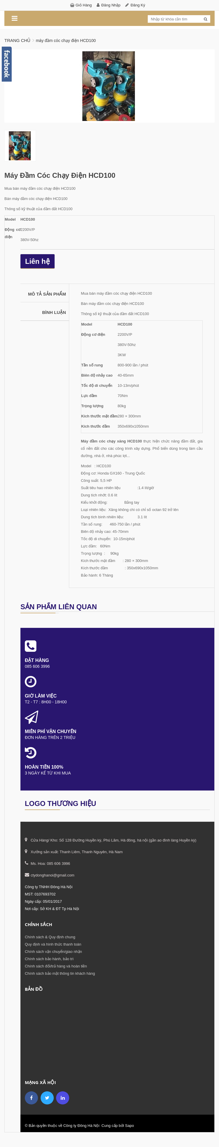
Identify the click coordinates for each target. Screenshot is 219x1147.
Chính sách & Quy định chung (50, 937)
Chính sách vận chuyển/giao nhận (53, 951)
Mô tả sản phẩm (47, 293)
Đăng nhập (111, 5)
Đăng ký (138, 5)
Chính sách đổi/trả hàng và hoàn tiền (56, 966)
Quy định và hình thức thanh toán (53, 944)
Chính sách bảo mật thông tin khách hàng (60, 973)
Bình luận (54, 312)
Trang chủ (17, 40)
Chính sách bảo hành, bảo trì (49, 958)
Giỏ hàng (84, 5)
